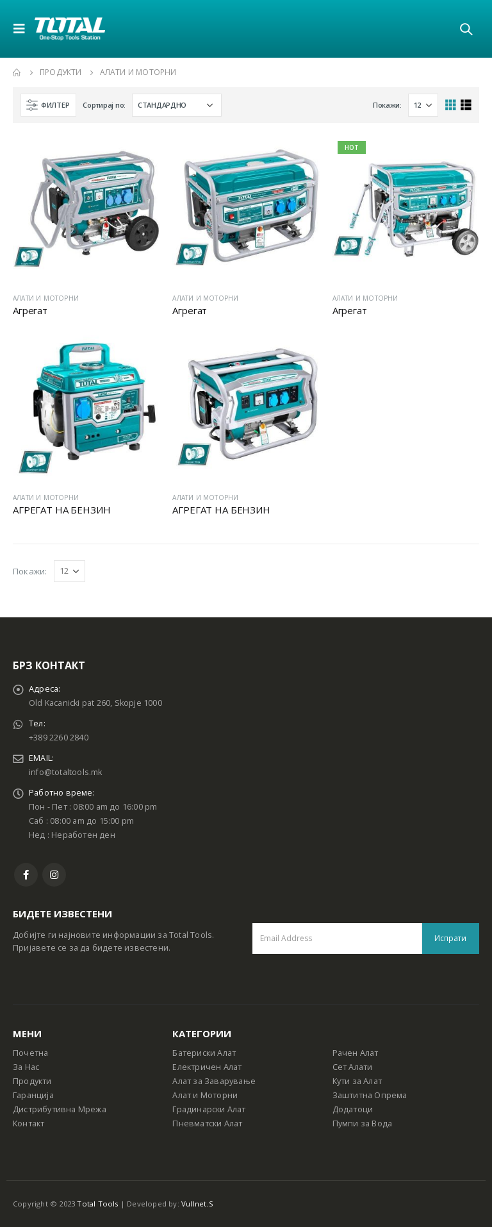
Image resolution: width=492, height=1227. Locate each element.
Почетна (30, 1053)
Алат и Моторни (205, 1095)
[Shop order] (177, 105)
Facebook (26, 875)
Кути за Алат (357, 1081)
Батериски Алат (204, 1053)
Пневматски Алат (207, 1123)
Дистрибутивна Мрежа (59, 1109)
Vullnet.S (197, 1203)
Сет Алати (352, 1067)
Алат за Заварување (214, 1081)
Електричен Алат (207, 1067)
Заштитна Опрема (369, 1095)
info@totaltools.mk (65, 772)
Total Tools (97, 1203)
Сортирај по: (104, 105)
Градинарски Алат (208, 1109)
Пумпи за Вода (362, 1123)
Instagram (54, 875)
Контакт (28, 1123)
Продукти (32, 1081)
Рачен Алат (355, 1053)
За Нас (26, 1067)
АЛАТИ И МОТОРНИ (46, 298)
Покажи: (387, 105)
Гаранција (33, 1095)
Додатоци (352, 1109)
